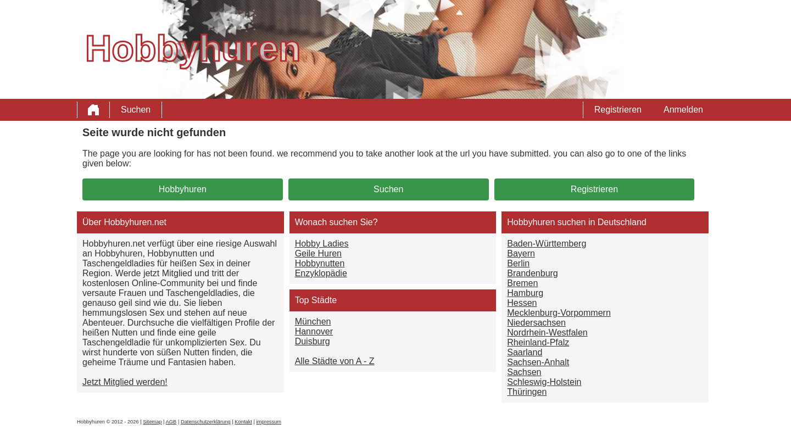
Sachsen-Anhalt (538, 362)
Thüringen (527, 392)
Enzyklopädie (321, 273)
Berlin (518, 263)
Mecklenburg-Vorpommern (559, 312)
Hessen (522, 303)
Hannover (314, 331)
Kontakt (243, 422)
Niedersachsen (536, 322)
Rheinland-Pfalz (538, 342)
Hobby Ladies (322, 243)
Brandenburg (532, 273)
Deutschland (622, 222)
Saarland (524, 352)
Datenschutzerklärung (206, 422)
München (313, 321)
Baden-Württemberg (546, 243)
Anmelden (683, 109)
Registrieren (618, 109)
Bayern (521, 253)
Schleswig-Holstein (544, 382)
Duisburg (312, 341)
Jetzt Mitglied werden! (125, 382)
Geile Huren (318, 253)
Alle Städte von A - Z (335, 361)
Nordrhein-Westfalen (547, 332)
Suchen (136, 109)
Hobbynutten (320, 263)
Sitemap (152, 422)
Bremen (522, 283)
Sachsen (524, 372)
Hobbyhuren (183, 189)
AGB (171, 422)
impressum (269, 422)
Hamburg (525, 293)
